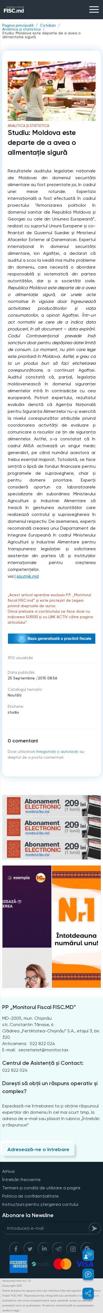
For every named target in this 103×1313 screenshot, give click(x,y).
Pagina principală (18, 25)
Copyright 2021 (12, 1285)
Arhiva (8, 1171)
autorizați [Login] (69, 751)
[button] (85, 1255)
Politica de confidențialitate (30, 1196)
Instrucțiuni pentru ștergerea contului (40, 1204)
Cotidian (48, 25)
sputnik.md (27, 576)
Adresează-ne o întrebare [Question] (38, 1149)
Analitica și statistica (21, 29)
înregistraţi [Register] (46, 751)
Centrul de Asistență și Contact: (42, 1063)
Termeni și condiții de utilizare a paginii (41, 1187)
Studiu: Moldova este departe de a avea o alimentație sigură (41, 35)
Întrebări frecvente (21, 1179)
